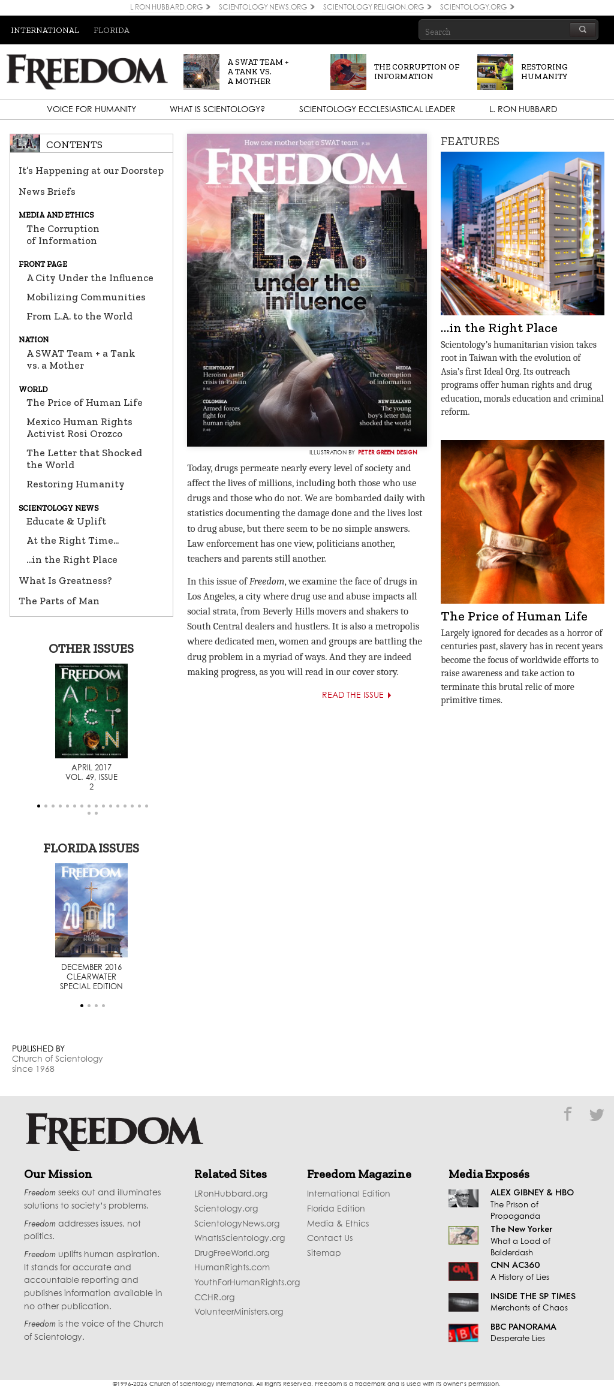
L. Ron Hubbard (523, 110)
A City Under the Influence (90, 278)
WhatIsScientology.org (239, 1238)
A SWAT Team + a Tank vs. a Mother (81, 359)
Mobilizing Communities (86, 297)
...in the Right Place (72, 559)
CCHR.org (214, 1298)
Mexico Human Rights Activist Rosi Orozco (79, 427)
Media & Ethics (338, 1224)
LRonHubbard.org (230, 1194)
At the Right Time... (72, 540)
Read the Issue (362, 695)
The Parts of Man (59, 601)
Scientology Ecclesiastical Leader (377, 110)
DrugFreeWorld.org (231, 1253)
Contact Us (330, 1238)
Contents (74, 144)
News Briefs (47, 191)
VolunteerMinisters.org (238, 1312)
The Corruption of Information (63, 234)
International (45, 30)
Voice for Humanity (91, 110)
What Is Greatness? (65, 580)
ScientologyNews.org (236, 1224)
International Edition (348, 1194)
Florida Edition (336, 1209)
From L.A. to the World (79, 316)
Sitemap (324, 1253)
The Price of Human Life (84, 402)
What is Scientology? (217, 110)
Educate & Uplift (66, 521)
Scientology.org (226, 1209)
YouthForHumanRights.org (247, 1283)
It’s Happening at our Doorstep (91, 170)
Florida (112, 30)
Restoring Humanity (75, 484)
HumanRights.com (232, 1268)
